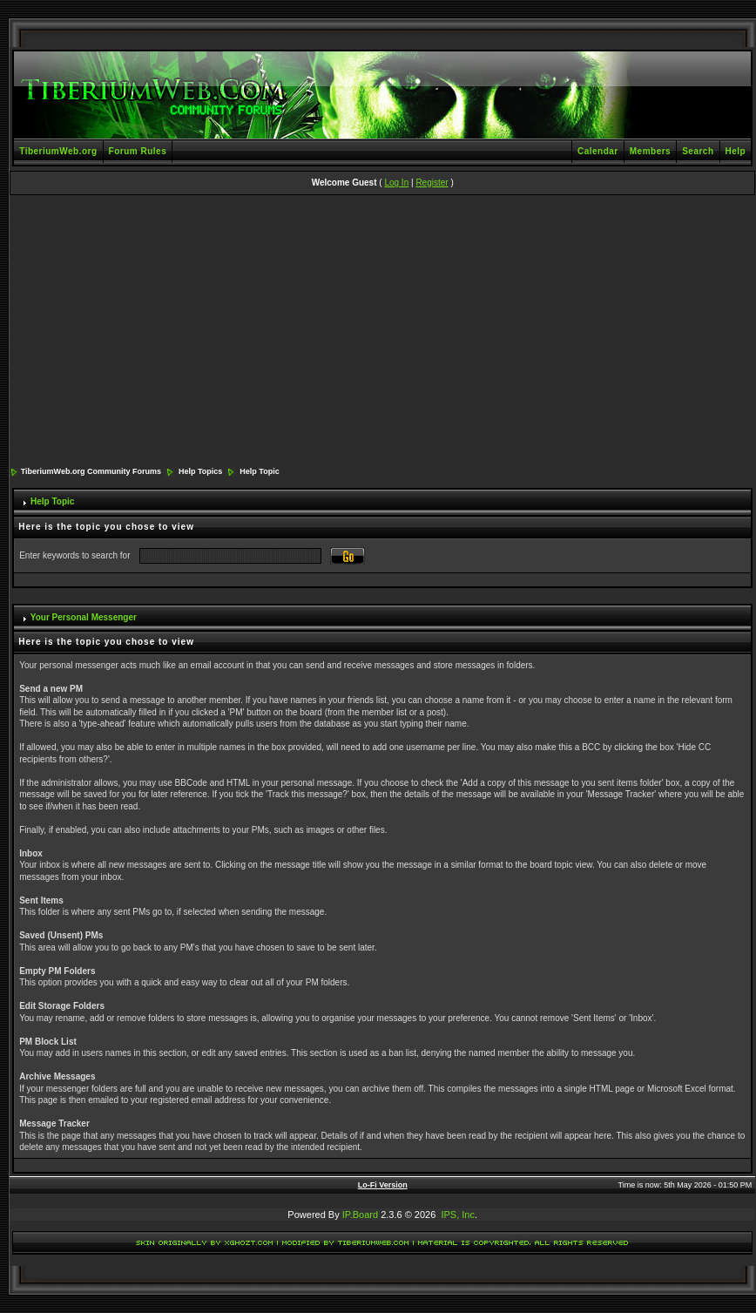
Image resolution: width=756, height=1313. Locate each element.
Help (736, 151)
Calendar (597, 151)
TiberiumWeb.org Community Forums (91, 471)
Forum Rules (138, 151)
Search (697, 151)
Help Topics (200, 471)
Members (650, 151)
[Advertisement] (382, 332)
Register (431, 182)
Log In (396, 182)
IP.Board (360, 1214)
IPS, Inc (458, 1214)
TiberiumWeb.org (58, 151)
